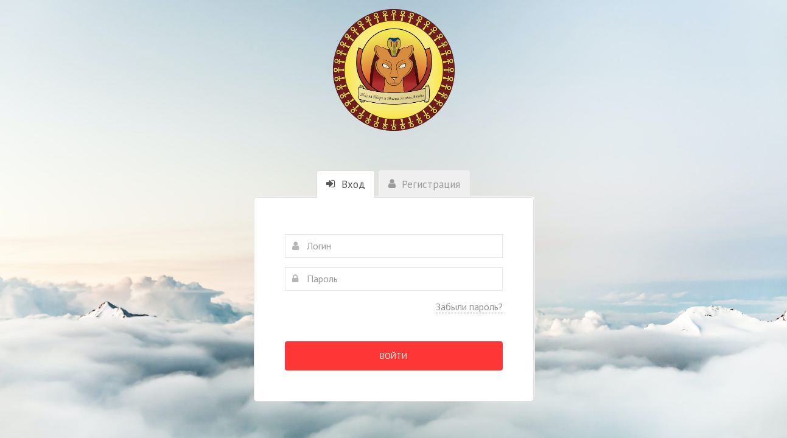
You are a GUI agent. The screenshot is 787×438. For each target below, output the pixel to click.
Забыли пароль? (469, 307)
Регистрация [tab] (424, 184)
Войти (393, 355)
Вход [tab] (345, 184)
